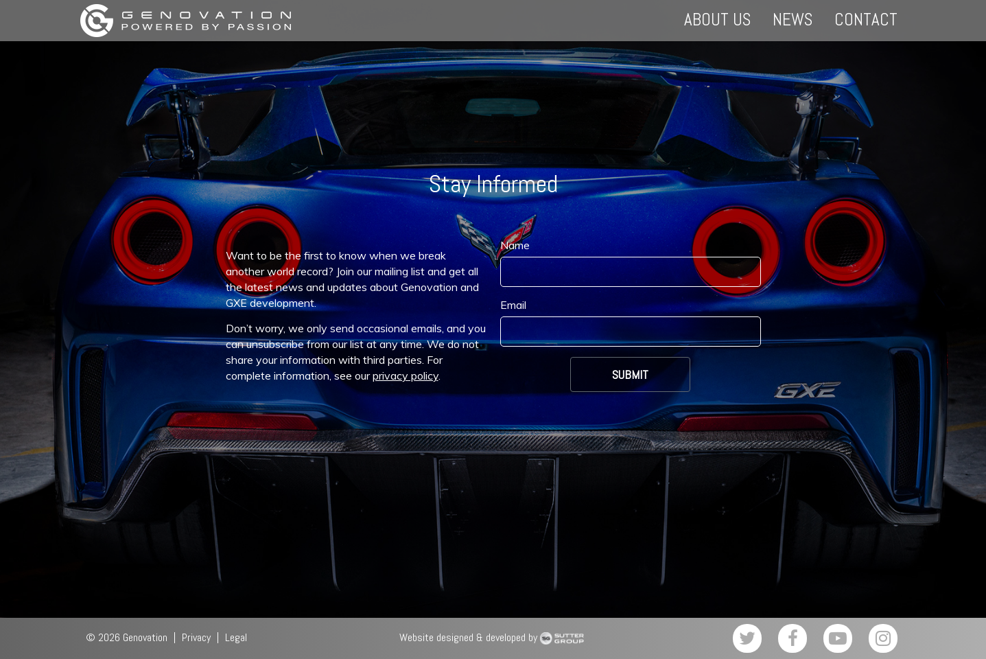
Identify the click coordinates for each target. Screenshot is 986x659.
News (792, 19)
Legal (236, 637)
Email (513, 305)
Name (515, 245)
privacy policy (405, 375)
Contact (865, 19)
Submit (630, 374)
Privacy (196, 637)
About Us (717, 19)
